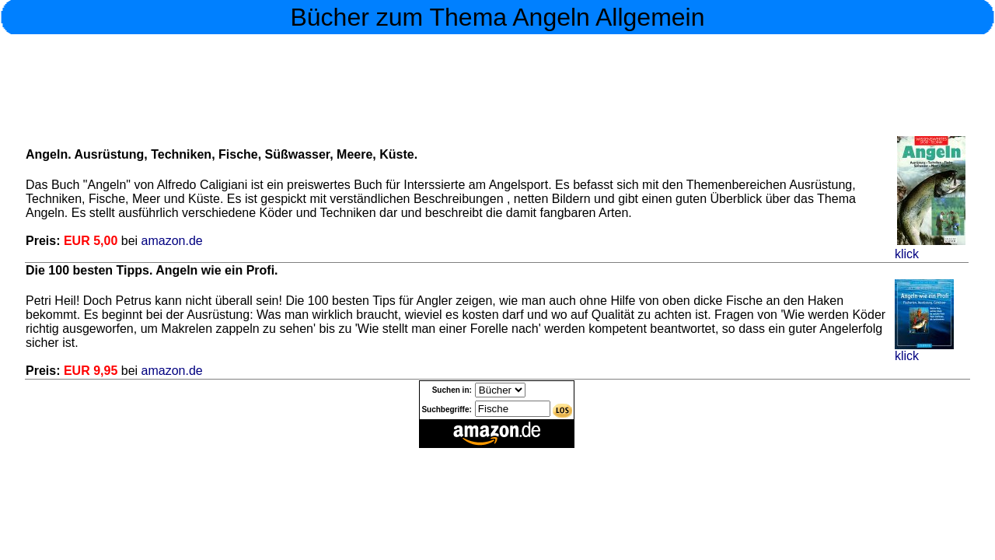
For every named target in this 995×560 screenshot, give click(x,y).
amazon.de (170, 240)
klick (930, 248)
